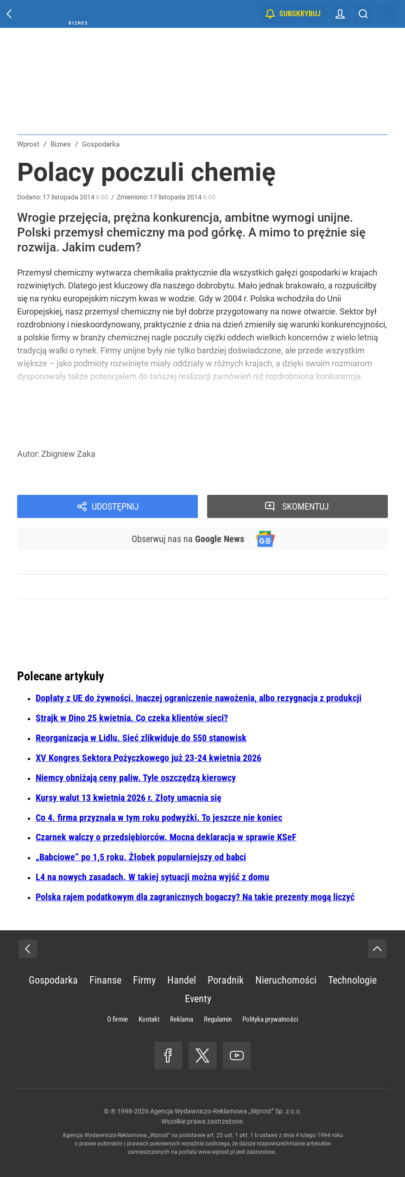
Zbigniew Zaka (68, 454)
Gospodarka (53, 980)
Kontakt (149, 1019)
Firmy (144, 980)
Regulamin (218, 1019)
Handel (181, 980)
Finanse (105, 980)
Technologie (352, 980)
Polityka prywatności (270, 1019)
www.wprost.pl (216, 1152)
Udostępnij (115, 506)
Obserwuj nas (188, 538)
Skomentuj (305, 506)
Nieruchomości (285, 980)
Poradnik (226, 980)
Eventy (198, 998)
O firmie (117, 1019)
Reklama (181, 1019)
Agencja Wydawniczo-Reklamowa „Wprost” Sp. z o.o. (226, 1111)
